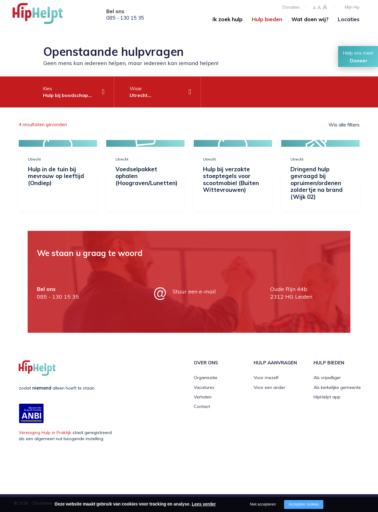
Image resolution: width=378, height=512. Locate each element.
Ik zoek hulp (227, 19)
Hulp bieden (267, 19)
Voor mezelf (266, 377)
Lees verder (204, 504)
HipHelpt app (327, 397)
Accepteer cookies (304, 504)
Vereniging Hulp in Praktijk (45, 432)
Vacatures (204, 387)
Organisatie (205, 377)
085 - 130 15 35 (125, 18)
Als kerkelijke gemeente (337, 387)
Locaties (349, 19)
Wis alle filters (344, 125)
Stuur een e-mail (194, 291)
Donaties (291, 7)
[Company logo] (43, 15)
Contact (202, 406)
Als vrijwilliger (327, 377)
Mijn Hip (352, 7)
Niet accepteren (263, 504)
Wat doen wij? (310, 19)
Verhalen (203, 397)
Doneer (359, 60)
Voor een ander (269, 387)
